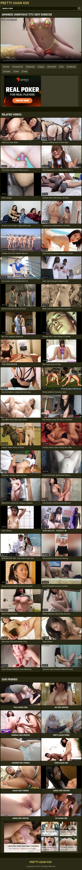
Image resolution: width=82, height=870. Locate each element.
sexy (25, 71)
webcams (72, 67)
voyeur (7, 71)
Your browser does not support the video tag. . (41, 40)
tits (62, 67)
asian (7, 67)
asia (17, 71)
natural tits (18, 67)
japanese (31, 67)
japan (42, 67)
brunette (52, 67)
